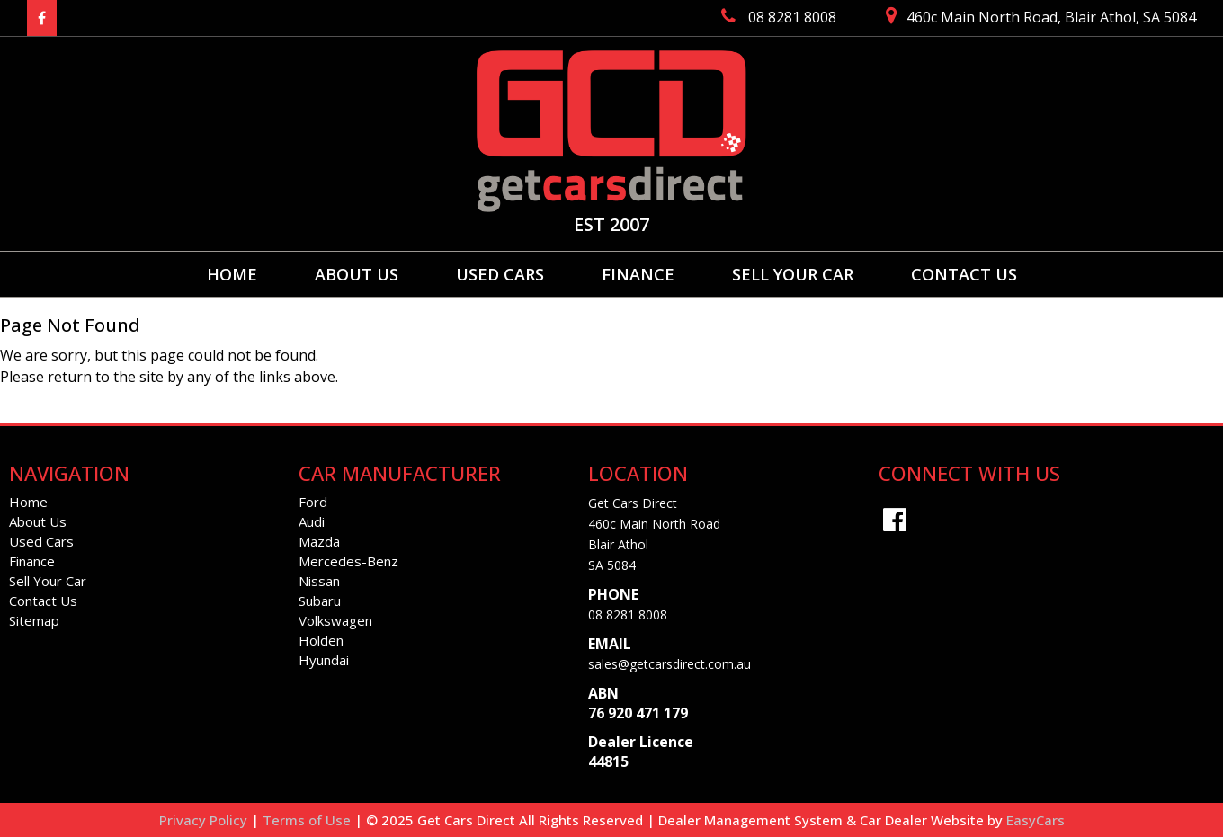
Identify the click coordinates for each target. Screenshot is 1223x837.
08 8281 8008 (627, 614)
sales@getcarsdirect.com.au (669, 663)
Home (232, 274)
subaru (320, 601)
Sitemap (34, 620)
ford (313, 502)
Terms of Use (308, 820)
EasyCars (1035, 820)
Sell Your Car (792, 274)
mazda (319, 541)
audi (312, 521)
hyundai (324, 660)
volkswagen (335, 620)
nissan (319, 581)
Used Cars (500, 274)
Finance (638, 274)
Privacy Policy (205, 820)
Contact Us (964, 274)
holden (321, 640)
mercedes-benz (348, 561)
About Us (356, 274)
